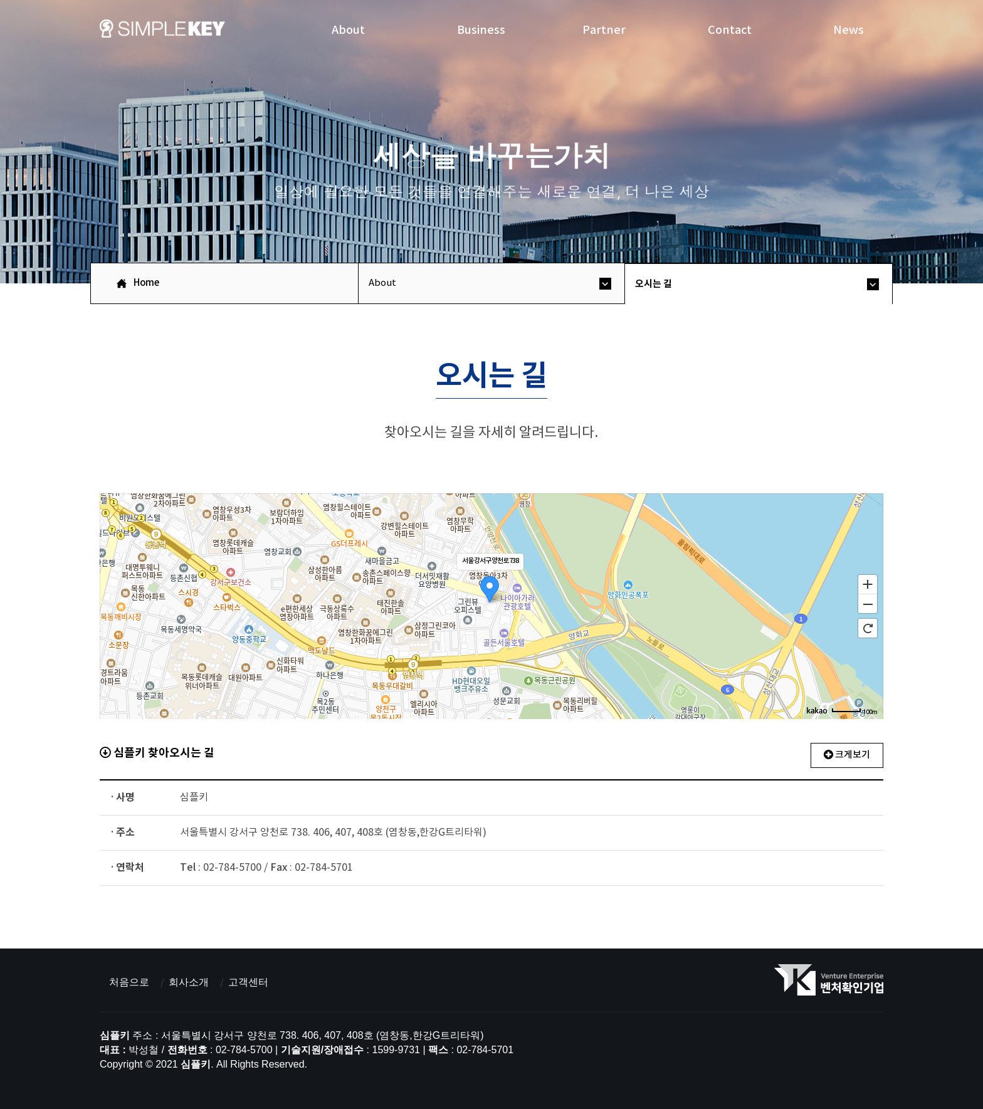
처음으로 (129, 982)
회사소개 (189, 982)
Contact (730, 30)
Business (481, 30)
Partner (604, 30)
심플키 (162, 32)
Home (146, 283)
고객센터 (248, 982)
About (348, 30)
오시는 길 (653, 284)
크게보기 (847, 755)
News (848, 30)
